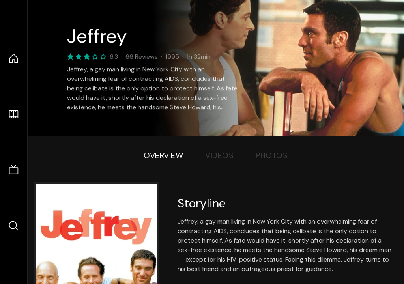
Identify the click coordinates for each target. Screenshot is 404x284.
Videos (219, 155)
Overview (163, 155)
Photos (272, 155)
